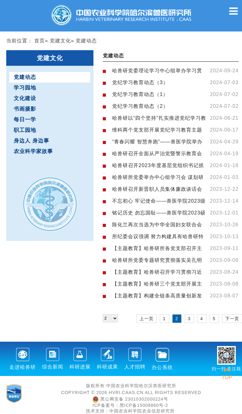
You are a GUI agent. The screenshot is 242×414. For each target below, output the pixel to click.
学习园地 (25, 88)
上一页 (147, 318)
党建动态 (25, 77)
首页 (39, 40)
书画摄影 (25, 109)
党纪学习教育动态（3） (140, 82)
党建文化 (60, 40)
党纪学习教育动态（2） (140, 106)
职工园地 (25, 130)
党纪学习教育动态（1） (140, 94)
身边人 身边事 (31, 141)
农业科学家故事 (33, 151)
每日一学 (25, 120)
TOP (227, 373)
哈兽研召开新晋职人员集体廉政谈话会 (157, 189)
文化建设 (25, 98)
